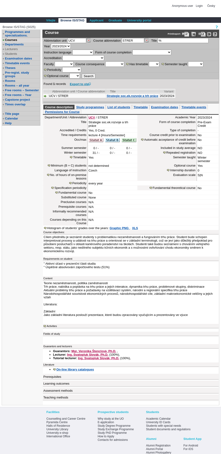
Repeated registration (181, 152)
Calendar (11, 118)
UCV (92, 117)
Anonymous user (183, 6)
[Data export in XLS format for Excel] (193, 34)
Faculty (49, 64)
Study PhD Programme (112, 432)
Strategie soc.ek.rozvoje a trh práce (132, 96)
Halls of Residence (58, 425)
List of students (118, 107)
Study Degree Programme (114, 425)
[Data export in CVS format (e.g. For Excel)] (202, 34)
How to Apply (106, 436)
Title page (12, 113)
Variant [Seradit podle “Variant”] (168, 91)
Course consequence (89, 64)
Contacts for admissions (113, 440)
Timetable (141, 107)
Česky (211, 6)
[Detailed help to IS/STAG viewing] (215, 34)
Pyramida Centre (57, 422)
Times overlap (15, 104)
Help (8, 123)
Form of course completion (113, 52)
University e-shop (57, 432)
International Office (58, 436)
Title (154, 40)
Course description (59, 107)
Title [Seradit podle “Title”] (113, 91)
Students (11, 54)
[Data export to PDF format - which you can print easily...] (185, 34)
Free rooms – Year (18, 95)
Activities (52, 326)
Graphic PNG (120, 228)
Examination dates (18, 58)
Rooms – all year (17, 85)
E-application (106, 422)
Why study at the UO (111, 418)
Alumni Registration (158, 445)
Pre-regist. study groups (17, 74)
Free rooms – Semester (22, 90)
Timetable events (17, 63)
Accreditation (52, 58)
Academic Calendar (158, 418)
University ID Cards (158, 422)
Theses (10, 68)
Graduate (115, 20)
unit (55, 40)
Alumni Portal (154, 449)
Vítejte (50, 20)
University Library (57, 429)
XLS (135, 228)
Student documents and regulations (168, 429)
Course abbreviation (107, 40)
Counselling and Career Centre (65, 418)
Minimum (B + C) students (68, 165)
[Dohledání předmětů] (146, 40)
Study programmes (90, 107)
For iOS (188, 449)
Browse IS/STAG (73, 20)
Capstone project (17, 99)
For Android (191, 445)
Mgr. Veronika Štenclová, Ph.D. (93, 351)
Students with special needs (163, 425)
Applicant (96, 20)
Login (199, 6)
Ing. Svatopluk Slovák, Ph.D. (87, 354)
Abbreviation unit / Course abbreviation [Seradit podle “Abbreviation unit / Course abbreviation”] (78, 91)
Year (47, 46)
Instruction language (57, 52)
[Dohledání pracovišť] (88, 40)
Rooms (10, 81)
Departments (14, 44)
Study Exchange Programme (116, 429)
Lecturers (11, 49)
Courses (11, 40)
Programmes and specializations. (17, 33)
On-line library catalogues (75, 369)
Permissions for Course (62, 112)
